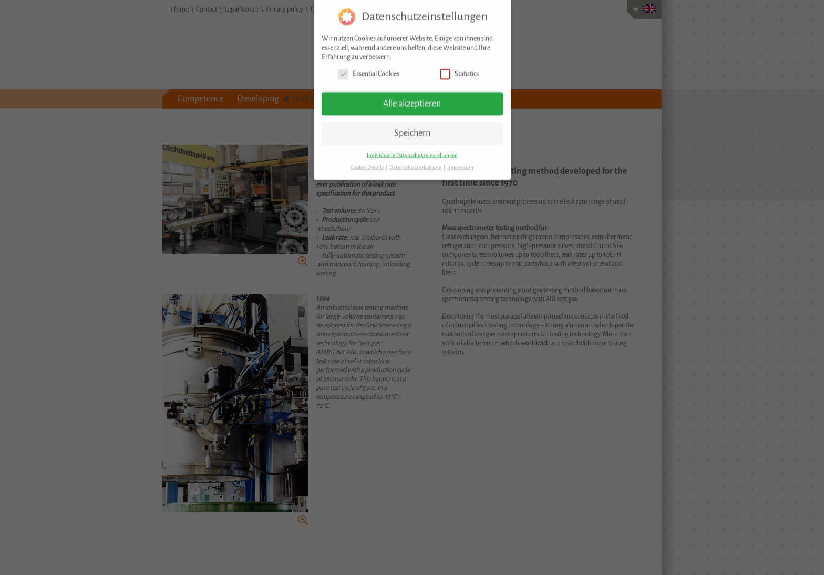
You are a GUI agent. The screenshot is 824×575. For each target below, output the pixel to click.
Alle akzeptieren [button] (412, 96)
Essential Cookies (368, 67)
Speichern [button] (412, 126)
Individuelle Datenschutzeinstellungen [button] (412, 148)
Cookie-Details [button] (368, 160)
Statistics (459, 67)
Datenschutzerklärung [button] (415, 160)
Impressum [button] (460, 160)
